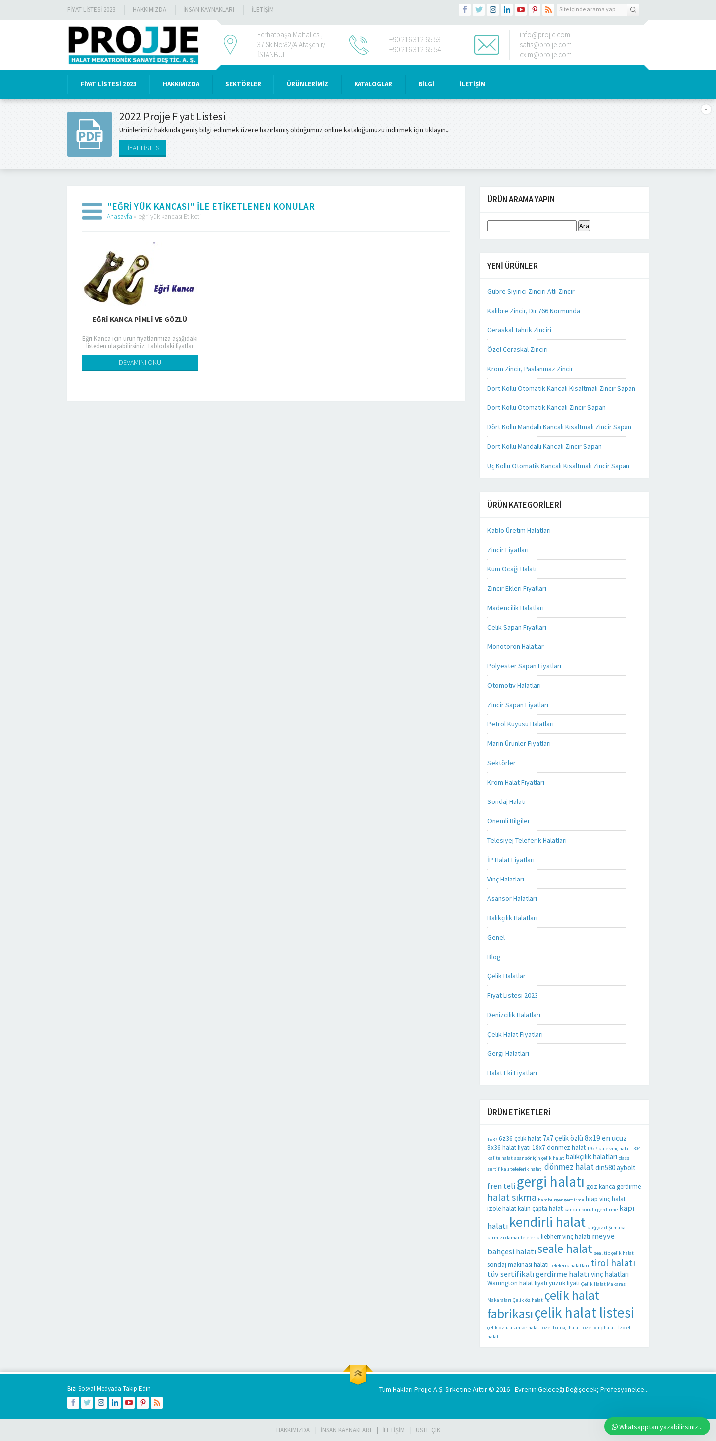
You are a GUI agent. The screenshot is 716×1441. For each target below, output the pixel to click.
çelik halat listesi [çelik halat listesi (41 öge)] (584, 1312)
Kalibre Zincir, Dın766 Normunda (533, 310)
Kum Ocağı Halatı (512, 568)
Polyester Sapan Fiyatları (524, 665)
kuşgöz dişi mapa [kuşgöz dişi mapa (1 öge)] (606, 1227)
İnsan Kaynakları (208, 9)
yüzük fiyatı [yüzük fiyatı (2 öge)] (564, 1283)
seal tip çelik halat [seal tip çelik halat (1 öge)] (614, 1253)
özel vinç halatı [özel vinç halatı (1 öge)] (600, 1327)
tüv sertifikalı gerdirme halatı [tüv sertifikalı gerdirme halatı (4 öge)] (538, 1274)
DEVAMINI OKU (140, 362)
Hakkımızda (149, 9)
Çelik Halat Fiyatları (515, 1034)
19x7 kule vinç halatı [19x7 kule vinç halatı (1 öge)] (609, 1148)
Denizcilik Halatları (513, 1014)
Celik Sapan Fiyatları (516, 627)
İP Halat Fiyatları (511, 859)
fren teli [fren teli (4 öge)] (501, 1186)
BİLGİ (426, 84)
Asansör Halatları (512, 898)
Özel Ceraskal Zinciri (517, 349)
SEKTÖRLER (243, 84)
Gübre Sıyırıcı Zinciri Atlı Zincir (531, 291)
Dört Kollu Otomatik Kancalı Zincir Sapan (546, 407)
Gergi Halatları (508, 1053)
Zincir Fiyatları (508, 549)
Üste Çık (428, 1430)
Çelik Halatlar (506, 975)
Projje (423, 1389)
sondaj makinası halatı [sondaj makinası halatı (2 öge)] (518, 1264)
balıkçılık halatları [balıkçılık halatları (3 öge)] (591, 1156)
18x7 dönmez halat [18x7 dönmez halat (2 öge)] (559, 1147)
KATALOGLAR (373, 84)
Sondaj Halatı (506, 801)
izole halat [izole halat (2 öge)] (501, 1208)
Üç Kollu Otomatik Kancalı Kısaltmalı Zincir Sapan (558, 465)
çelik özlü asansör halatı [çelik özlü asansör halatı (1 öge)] (514, 1327)
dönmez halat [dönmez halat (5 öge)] (569, 1166)
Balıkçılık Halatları (512, 917)
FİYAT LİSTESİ (142, 147)
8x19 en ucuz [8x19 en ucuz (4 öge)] (606, 1138)
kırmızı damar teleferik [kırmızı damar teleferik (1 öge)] (513, 1237)
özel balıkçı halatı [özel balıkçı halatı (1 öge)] (562, 1327)
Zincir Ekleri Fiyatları (516, 588)
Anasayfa (119, 216)
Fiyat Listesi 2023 (91, 9)
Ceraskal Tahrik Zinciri (519, 329)
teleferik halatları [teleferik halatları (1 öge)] (569, 1265)
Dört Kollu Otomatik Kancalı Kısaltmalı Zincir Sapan (561, 388)
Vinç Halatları (505, 879)
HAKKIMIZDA (181, 84)
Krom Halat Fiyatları (515, 782)
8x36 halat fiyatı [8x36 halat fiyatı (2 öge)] (509, 1147)
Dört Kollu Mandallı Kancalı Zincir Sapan (544, 446)
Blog (494, 956)
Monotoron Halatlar (515, 646)
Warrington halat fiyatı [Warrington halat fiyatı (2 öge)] (517, 1283)
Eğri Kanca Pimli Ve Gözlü (139, 319)
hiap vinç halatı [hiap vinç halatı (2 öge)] (606, 1199)
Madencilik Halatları (515, 607)
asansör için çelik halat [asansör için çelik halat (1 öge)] (539, 1158)
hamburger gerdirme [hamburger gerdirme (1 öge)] (561, 1200)
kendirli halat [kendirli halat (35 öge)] (547, 1222)
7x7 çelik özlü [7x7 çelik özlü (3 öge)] (563, 1138)
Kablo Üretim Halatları (519, 530)
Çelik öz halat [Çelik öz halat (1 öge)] (528, 1300)
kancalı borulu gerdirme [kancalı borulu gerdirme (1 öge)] (591, 1209)
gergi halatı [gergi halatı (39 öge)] (551, 1181)
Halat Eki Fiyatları (512, 1072)
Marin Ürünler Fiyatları (519, 743)
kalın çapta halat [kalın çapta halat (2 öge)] (540, 1208)
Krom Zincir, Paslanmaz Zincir (530, 368)
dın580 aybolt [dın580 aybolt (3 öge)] (615, 1167)
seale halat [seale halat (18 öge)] (564, 1248)
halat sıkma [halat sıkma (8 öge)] (512, 1197)
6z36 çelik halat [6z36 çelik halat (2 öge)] (520, 1138)
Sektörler (501, 762)
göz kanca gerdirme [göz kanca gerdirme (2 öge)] (613, 1186)
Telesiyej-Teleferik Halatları (527, 840)
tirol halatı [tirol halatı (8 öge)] (613, 1262)
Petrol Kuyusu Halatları (520, 724)
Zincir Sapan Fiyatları (517, 704)
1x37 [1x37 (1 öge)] (492, 1139)
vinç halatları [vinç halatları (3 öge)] (610, 1274)
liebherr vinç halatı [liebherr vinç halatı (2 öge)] (565, 1236)
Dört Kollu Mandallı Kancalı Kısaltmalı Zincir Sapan (559, 426)
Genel (496, 937)
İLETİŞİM (263, 9)
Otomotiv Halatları (514, 685)
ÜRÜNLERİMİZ (307, 84)
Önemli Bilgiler (508, 820)
